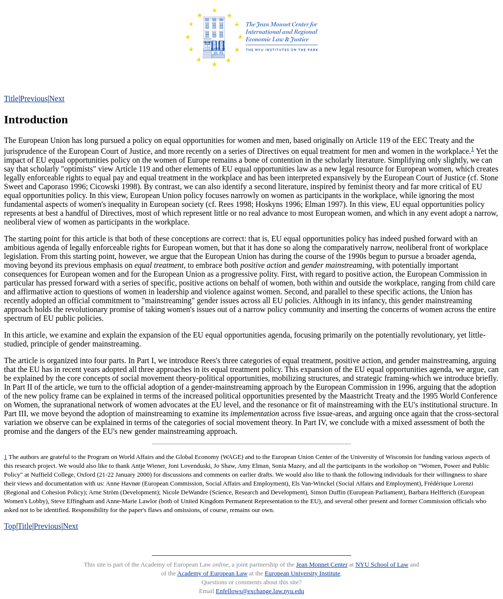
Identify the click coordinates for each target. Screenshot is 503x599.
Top (10, 526)
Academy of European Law (212, 573)
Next (56, 98)
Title (11, 98)
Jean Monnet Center (322, 564)
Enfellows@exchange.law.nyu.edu (260, 591)
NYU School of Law (381, 564)
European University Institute (302, 573)
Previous (34, 98)
